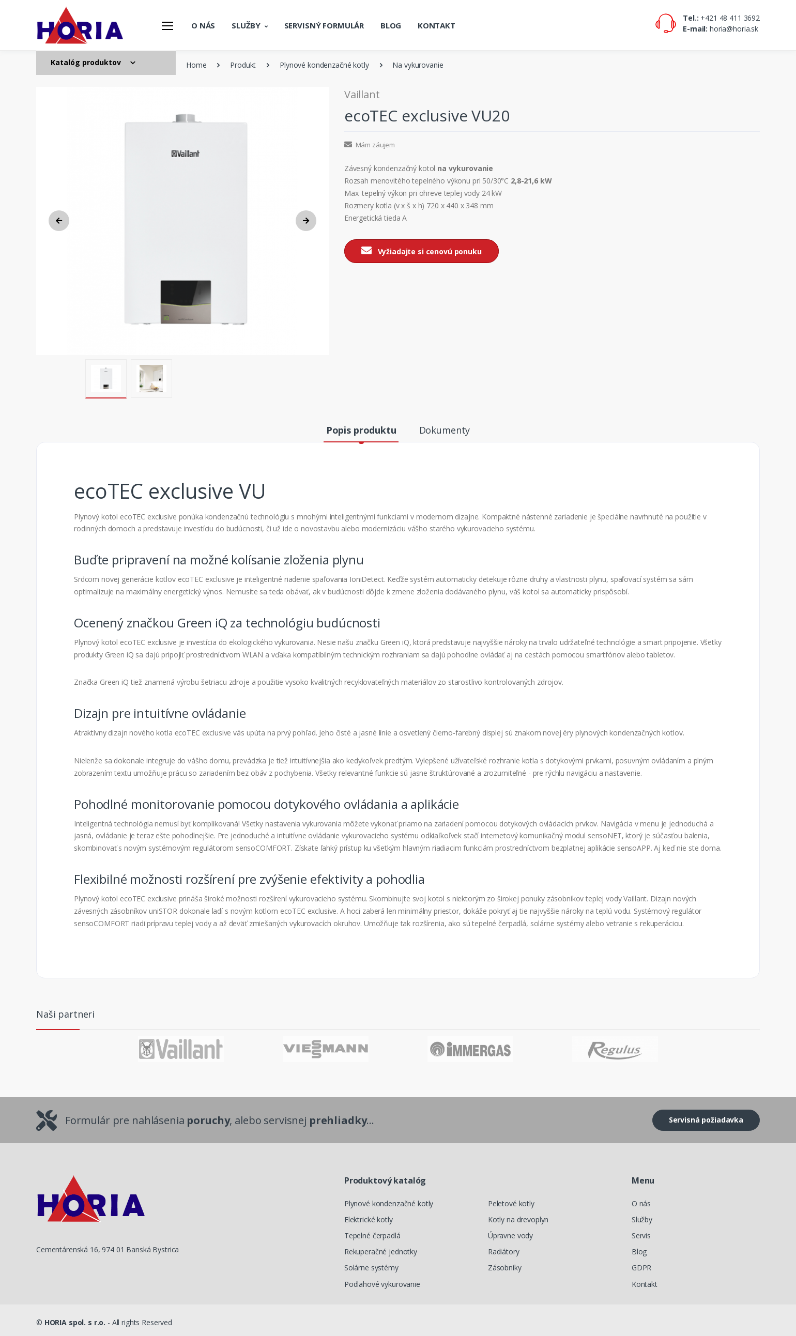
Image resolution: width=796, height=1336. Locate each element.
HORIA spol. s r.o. (74, 1322)
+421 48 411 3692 (730, 18)
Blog (390, 25)
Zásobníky (505, 1267)
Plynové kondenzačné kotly (324, 65)
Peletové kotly (511, 1203)
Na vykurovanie (417, 65)
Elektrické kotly (368, 1219)
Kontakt (436, 25)
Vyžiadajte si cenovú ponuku (421, 250)
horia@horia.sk (734, 29)
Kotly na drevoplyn (518, 1219)
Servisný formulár (324, 25)
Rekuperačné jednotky (380, 1251)
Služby (246, 25)
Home (196, 65)
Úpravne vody (510, 1235)
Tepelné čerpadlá (372, 1235)
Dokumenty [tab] (444, 430)
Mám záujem (369, 144)
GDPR (641, 1267)
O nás (203, 25)
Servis (641, 1235)
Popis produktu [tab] (361, 430)
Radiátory (503, 1251)
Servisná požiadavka (706, 1120)
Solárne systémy (371, 1267)
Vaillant (362, 94)
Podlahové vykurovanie (382, 1284)
